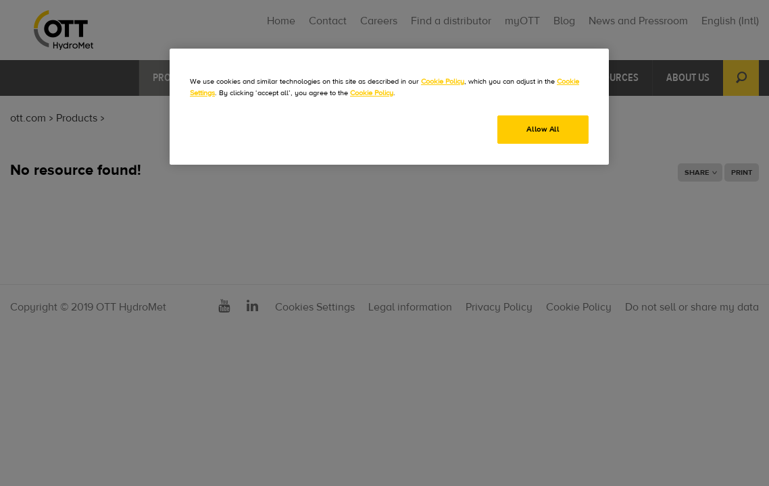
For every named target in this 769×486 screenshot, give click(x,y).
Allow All (542, 129)
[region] (389, 107)
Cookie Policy (442, 81)
